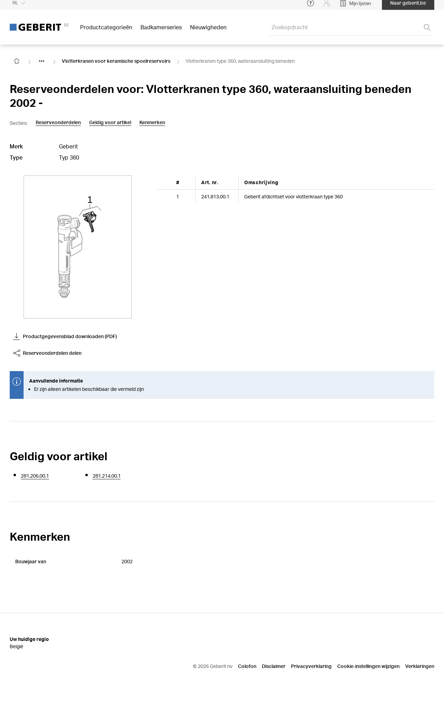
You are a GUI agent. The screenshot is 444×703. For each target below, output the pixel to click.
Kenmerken (152, 122)
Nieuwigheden (208, 31)
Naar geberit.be (408, 7)
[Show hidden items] (42, 61)
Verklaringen (419, 666)
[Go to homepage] (17, 61)
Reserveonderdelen (58, 122)
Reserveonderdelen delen (47, 353)
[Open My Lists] (355, 7)
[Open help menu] (310, 7)
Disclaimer (273, 666)
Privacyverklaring (311, 666)
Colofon (247, 666)
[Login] (327, 7)
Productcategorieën (106, 31)
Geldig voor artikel (110, 122)
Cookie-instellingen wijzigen (368, 666)
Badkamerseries (161, 31)
